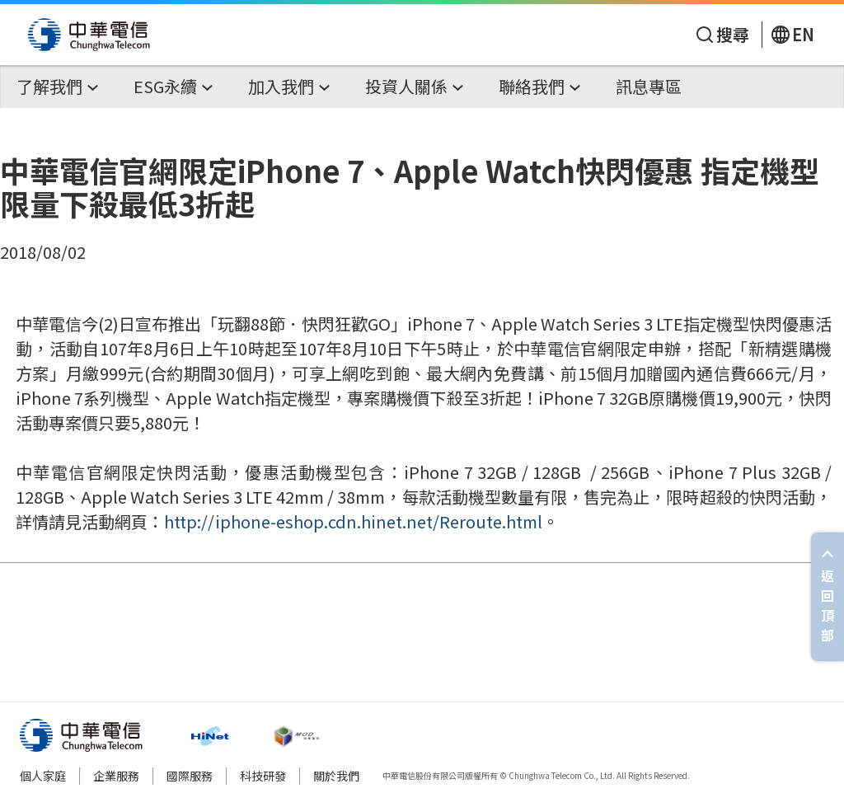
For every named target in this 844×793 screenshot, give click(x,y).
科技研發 (263, 775)
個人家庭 (43, 775)
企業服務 (116, 775)
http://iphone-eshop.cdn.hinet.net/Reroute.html (353, 521)
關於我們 (336, 775)
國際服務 (189, 775)
